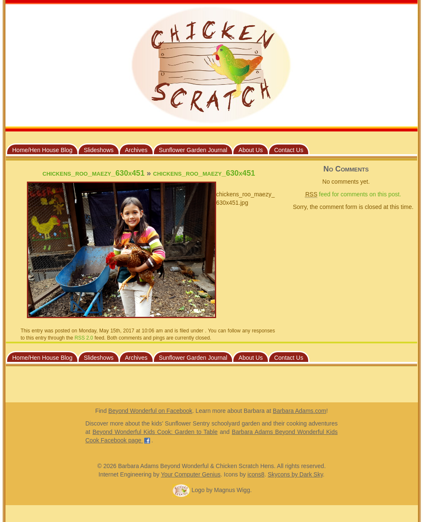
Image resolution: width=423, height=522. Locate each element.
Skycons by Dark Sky (295, 474)
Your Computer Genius (191, 474)
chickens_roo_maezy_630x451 (93, 173)
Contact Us (288, 150)
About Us (250, 150)
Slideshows (99, 150)
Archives (136, 150)
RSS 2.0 (83, 338)
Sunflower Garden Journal (193, 150)
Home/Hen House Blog (42, 150)
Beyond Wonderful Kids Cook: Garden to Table (155, 431)
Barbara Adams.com (299, 410)
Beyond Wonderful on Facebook (150, 410)
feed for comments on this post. (353, 194)
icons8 (255, 474)
